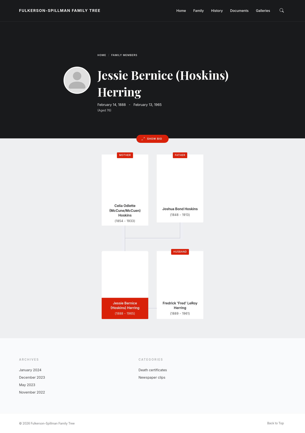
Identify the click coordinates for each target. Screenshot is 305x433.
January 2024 (30, 370)
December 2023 (32, 377)
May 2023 (27, 385)
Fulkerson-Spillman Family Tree (59, 10)
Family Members (124, 55)
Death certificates (153, 370)
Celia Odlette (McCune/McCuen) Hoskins (125, 210)
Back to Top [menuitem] (275, 423)
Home (101, 55)
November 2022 (32, 392)
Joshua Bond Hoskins (180, 209)
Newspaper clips (152, 377)
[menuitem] (181, 10)
